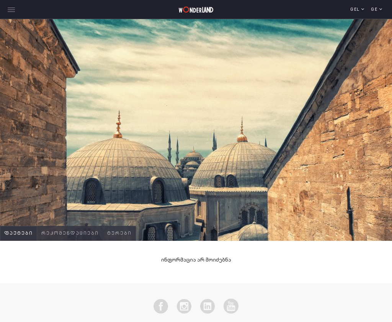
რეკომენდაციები (70, 233)
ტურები (119, 233)
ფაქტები (18, 233)
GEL (355, 10)
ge (375, 10)
